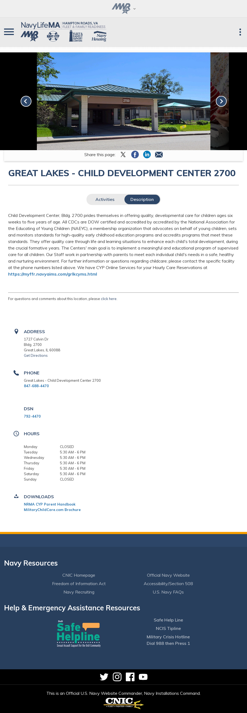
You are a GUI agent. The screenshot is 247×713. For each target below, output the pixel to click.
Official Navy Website (168, 575)
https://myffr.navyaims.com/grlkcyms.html (52, 274)
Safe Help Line (168, 620)
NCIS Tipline (168, 628)
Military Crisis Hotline (168, 636)
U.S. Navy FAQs (168, 592)
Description (142, 199)
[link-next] (221, 101)
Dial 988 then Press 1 (168, 643)
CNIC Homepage (78, 575)
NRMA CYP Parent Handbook (49, 504)
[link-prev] (26, 101)
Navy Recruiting (78, 592)
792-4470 (32, 416)
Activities (104, 199)
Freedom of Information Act (79, 583)
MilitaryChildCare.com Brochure (52, 509)
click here (109, 298)
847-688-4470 (36, 386)
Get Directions (36, 355)
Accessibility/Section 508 (168, 583)
